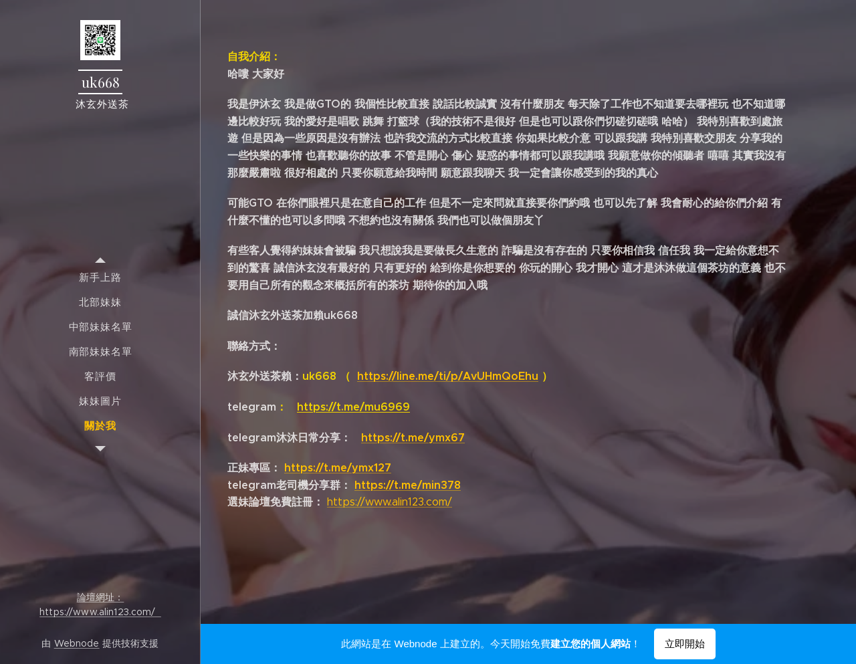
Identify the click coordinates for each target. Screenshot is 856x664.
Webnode (77, 643)
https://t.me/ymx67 (413, 438)
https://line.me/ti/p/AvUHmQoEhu (447, 376)
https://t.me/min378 (407, 485)
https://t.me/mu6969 (353, 407)
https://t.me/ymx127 (337, 468)
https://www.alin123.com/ (389, 501)
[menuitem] (100, 277)
